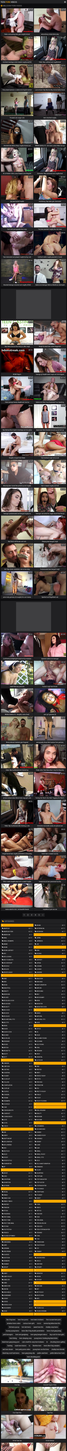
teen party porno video (22, 1349)
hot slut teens (26, 1327)
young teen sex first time (41, 1349)
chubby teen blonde (58, 1349)
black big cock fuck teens (11, 1353)
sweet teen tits (38, 1327)
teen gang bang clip (28, 1353)
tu (29, 1346)
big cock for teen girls (57, 1334)
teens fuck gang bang (54, 1331)
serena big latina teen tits (52, 1323)
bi (47, 1342)
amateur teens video (14, 1323)
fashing (9, 1346)
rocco (39, 1323)
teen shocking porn (33, 1357)
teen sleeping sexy (25, 1338)
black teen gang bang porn (10, 1342)
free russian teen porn (53, 1320)
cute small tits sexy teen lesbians (33, 1342)
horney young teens (12, 1331)
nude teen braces (20, 1346)
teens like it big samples (52, 1346)
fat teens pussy (14, 1327)
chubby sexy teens (52, 1327)
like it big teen (10, 1320)
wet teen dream (8, 1349)
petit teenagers (8, 1334)
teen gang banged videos (39, 1334)
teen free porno (23, 1320)
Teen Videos (9, 2)
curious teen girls (28, 1323)
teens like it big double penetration (33, 1331)
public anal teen (42, 1353)
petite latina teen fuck (57, 1353)
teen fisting (13, 1338)
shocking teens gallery (57, 1342)
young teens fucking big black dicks (46, 1338)
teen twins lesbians (37, 1320)
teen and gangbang (21, 1334)
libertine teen (37, 1346)
